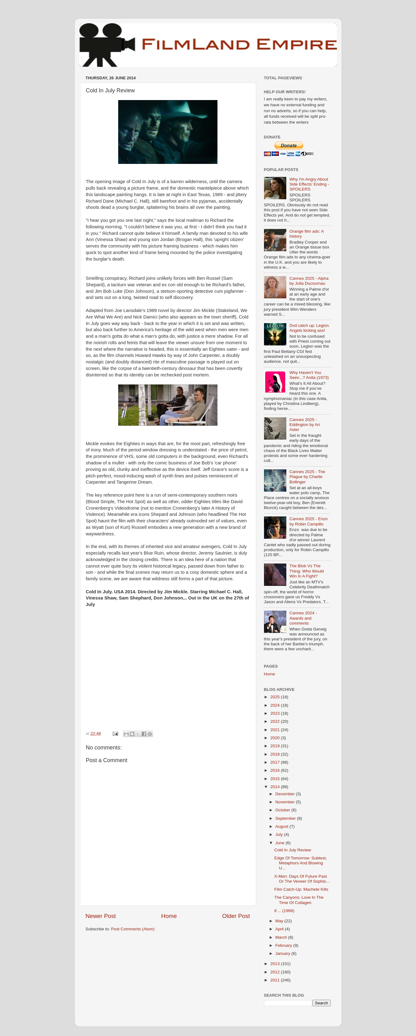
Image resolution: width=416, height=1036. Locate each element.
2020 (275, 737)
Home (169, 916)
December (285, 794)
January (283, 953)
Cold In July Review (292, 850)
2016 (275, 770)
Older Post (236, 916)
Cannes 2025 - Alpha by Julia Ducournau (309, 281)
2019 (275, 746)
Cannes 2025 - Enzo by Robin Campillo (308, 521)
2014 (275, 786)
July (279, 834)
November (285, 802)
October (283, 810)
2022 (275, 721)
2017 (275, 762)
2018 (275, 754)
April (280, 929)
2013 (275, 963)
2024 (275, 705)
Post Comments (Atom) (132, 929)
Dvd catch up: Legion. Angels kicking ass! (309, 328)
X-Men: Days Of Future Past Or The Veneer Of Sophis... (301, 879)
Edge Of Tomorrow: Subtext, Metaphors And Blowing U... (300, 863)
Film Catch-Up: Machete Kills (301, 889)
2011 (275, 980)
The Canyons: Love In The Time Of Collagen (299, 900)
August (282, 826)
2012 (275, 972)
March (281, 937)
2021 (275, 729)
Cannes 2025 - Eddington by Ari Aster (304, 424)
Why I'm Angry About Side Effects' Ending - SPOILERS (309, 184)
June (280, 843)
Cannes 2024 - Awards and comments (303, 618)
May (279, 921)
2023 (275, 713)
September (286, 818)
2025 (275, 697)
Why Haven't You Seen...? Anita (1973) (309, 375)
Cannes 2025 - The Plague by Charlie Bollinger (307, 476)
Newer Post (101, 916)
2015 (275, 778)
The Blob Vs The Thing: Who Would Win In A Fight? (306, 571)
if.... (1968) (284, 910)
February (284, 945)
